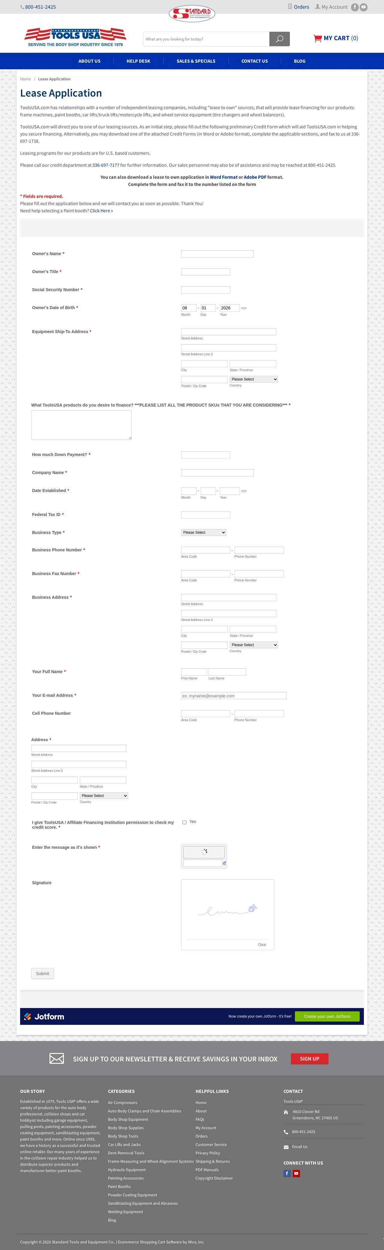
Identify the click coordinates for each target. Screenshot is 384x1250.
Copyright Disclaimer (214, 1178)
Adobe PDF (255, 177)
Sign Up (310, 1058)
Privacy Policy (208, 1153)
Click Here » (101, 210)
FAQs (200, 1119)
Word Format (224, 177)
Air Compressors (122, 1102)
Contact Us (255, 61)
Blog (299, 61)
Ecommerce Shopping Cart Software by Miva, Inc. (161, 1242)
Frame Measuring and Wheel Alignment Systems (151, 1161)
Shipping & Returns (213, 1161)
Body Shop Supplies (126, 1127)
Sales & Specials (196, 61)
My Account (206, 1127)
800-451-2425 (40, 7)
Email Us (300, 1146)
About (201, 1111)
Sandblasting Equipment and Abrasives (143, 1203)
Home (25, 79)
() (336, 38)
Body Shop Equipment (128, 1119)
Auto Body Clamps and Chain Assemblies (144, 1111)
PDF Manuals (207, 1169)
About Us (89, 61)
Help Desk (138, 61)
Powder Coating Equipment (132, 1195)
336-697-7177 (105, 165)
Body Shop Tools (123, 1136)
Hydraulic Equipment (127, 1169)
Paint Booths (119, 1186)
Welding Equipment (125, 1211)
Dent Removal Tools (126, 1153)
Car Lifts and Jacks (124, 1144)
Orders (298, 7)
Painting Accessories (126, 1178)
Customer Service (211, 1144)
